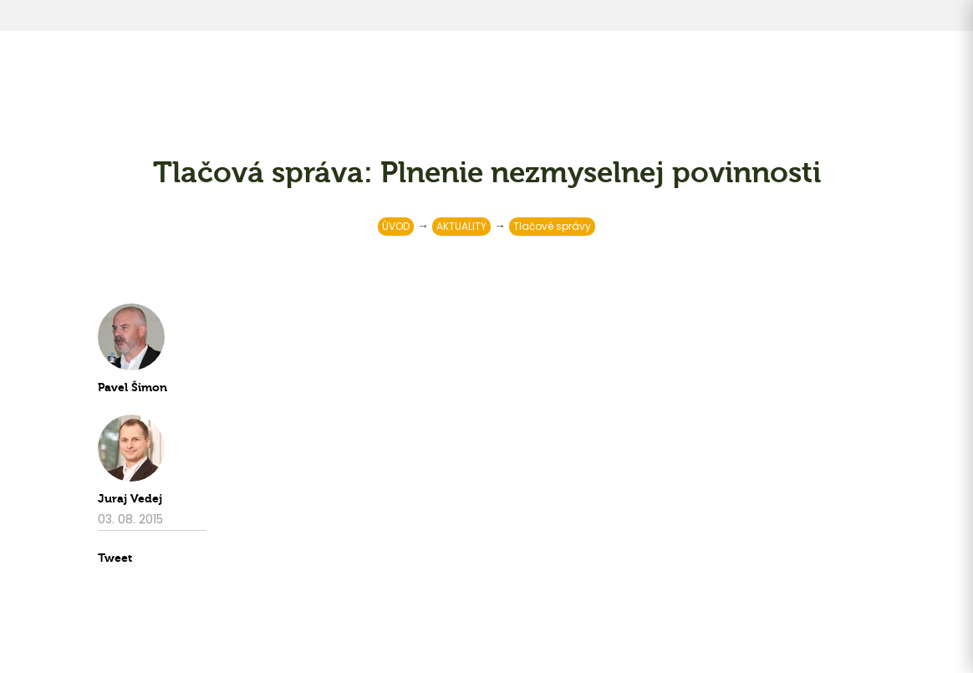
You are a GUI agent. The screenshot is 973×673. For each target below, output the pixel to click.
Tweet (115, 558)
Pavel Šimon (132, 387)
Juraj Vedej (130, 499)
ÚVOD (396, 226)
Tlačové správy (552, 226)
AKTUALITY (461, 226)
